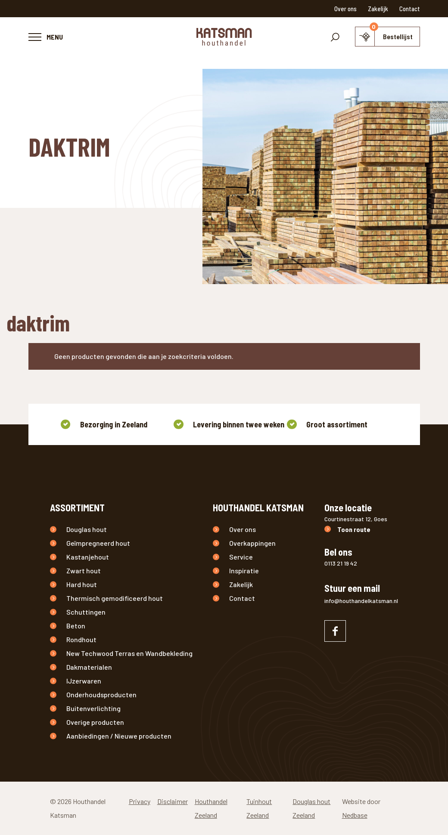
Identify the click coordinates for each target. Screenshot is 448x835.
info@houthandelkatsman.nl (361, 600)
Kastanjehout (87, 557)
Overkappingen (252, 543)
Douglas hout (86, 529)
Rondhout (81, 639)
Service (241, 557)
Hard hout (81, 584)
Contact (409, 8)
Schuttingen (86, 612)
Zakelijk (378, 8)
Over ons (345, 8)
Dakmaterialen (89, 667)
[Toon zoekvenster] (335, 36)
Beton (75, 626)
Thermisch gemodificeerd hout (114, 598)
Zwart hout (83, 570)
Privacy (139, 801)
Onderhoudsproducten (101, 694)
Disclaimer (172, 801)
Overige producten (95, 722)
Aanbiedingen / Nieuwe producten (118, 736)
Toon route (353, 529)
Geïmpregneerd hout (98, 543)
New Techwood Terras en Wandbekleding (129, 653)
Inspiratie (244, 570)
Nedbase (354, 815)
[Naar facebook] (335, 631)
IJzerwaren (83, 681)
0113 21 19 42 (340, 563)
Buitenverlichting (93, 708)
